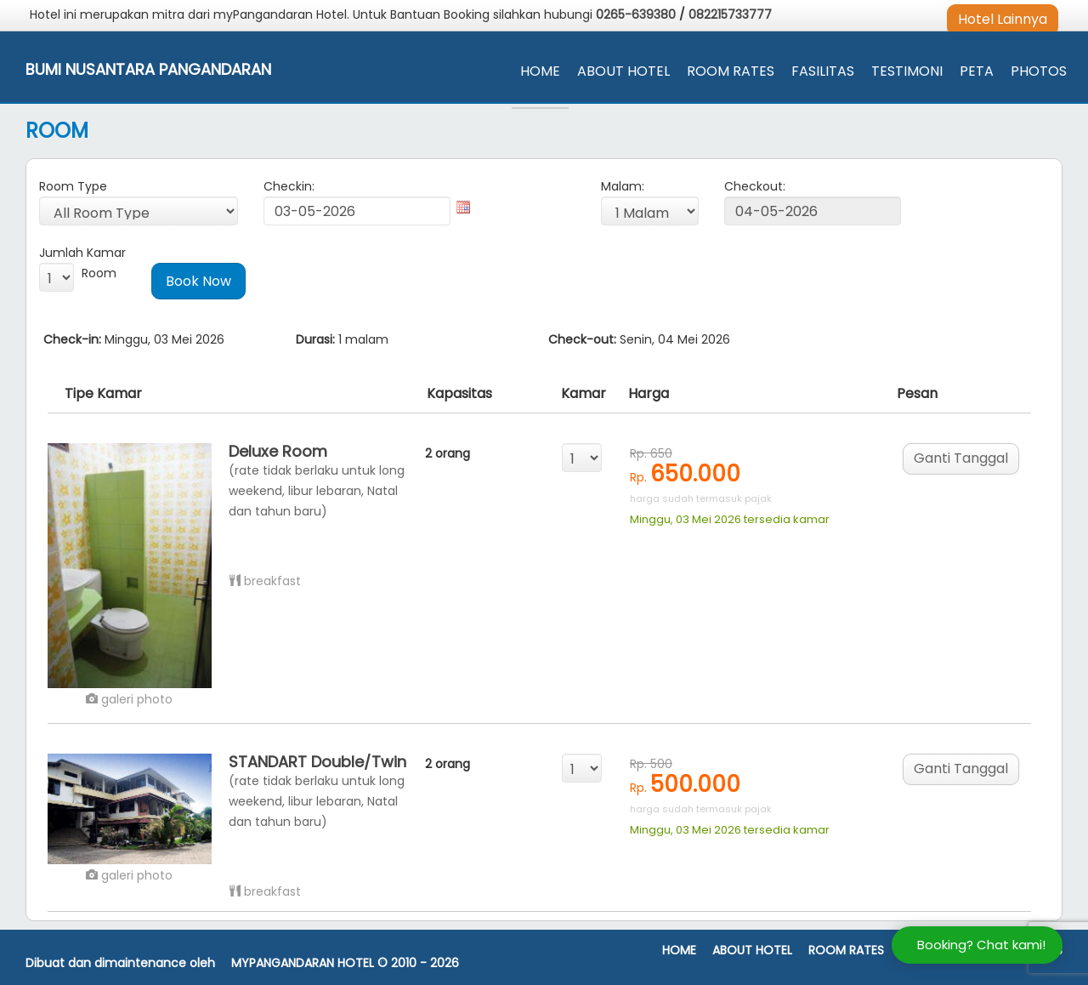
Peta (977, 71)
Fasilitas (822, 71)
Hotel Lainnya (1002, 19)
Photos (1039, 71)
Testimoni (907, 71)
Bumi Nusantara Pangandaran (148, 69)
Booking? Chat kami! (981, 945)
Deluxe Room (278, 451)
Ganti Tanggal (961, 458)
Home (540, 71)
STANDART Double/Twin (317, 761)
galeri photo (129, 699)
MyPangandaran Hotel (302, 963)
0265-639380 (637, 14)
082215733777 (730, 14)
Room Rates (730, 71)
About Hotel (623, 71)
